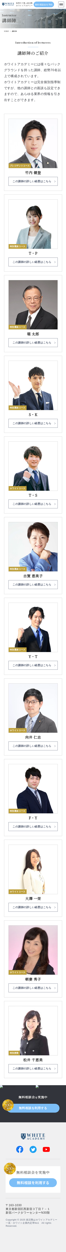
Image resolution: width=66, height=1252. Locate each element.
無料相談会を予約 (44, 4)
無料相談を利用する (33, 1108)
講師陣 (14, 31)
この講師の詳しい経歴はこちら (31, 181)
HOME (6, 31)
